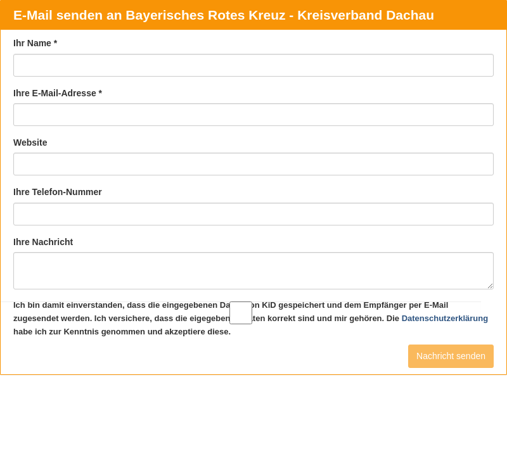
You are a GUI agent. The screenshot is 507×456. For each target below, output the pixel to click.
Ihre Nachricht (43, 242)
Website (30, 142)
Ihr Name (35, 43)
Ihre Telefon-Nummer (57, 192)
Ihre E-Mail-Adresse (57, 93)
